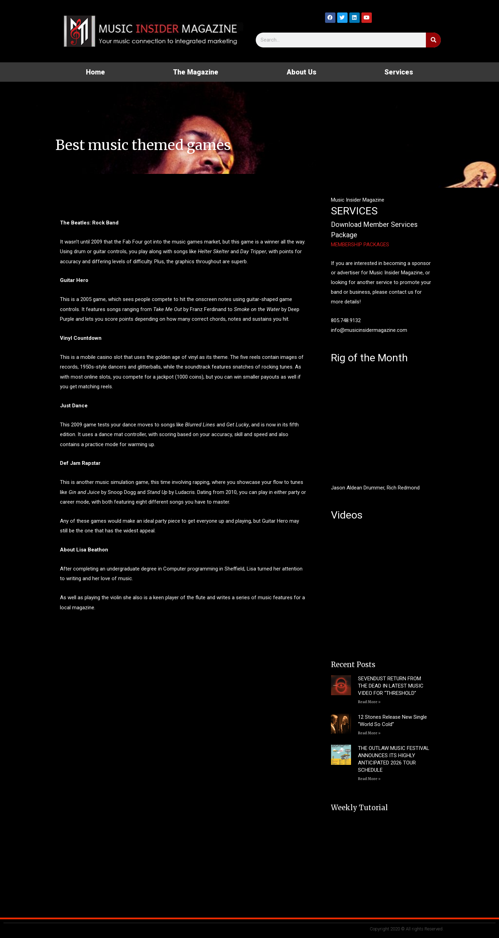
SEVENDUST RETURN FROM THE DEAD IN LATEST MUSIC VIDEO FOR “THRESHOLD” (390, 685)
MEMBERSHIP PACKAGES (360, 244)
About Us (301, 72)
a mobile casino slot (99, 357)
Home (95, 72)
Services (398, 72)
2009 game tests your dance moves (112, 425)
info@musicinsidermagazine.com (369, 330)
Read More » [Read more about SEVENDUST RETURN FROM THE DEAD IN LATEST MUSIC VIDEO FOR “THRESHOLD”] (369, 702)
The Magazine (195, 72)
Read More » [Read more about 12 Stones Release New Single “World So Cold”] (369, 733)
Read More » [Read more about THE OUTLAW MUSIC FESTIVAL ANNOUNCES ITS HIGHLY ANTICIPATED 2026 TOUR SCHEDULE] (369, 779)
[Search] (433, 40)
